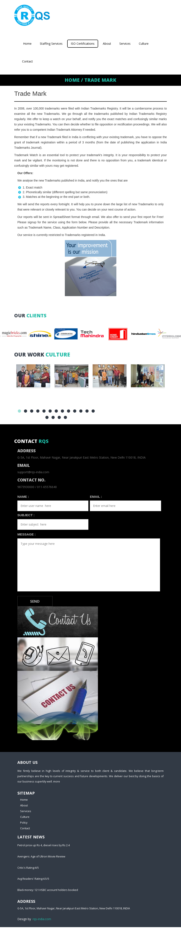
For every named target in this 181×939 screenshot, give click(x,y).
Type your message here (88, 564)
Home (27, 44)
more (56, 781)
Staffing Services (51, 44)
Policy (24, 822)
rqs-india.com (42, 919)
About (107, 44)
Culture (144, 44)
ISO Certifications (83, 44)
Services (125, 44)
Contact (27, 61)
